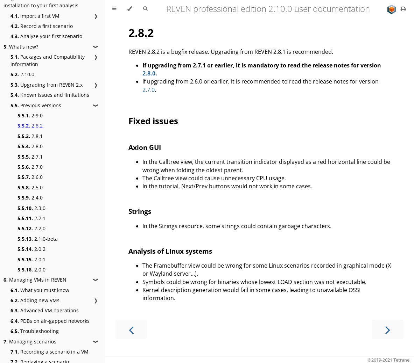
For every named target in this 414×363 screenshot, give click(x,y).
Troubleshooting (34, 331)
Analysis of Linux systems (170, 251)
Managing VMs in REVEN (34, 279)
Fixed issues (153, 120)
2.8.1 (30, 136)
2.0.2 (31, 249)
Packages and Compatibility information (47, 60)
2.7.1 (30, 156)
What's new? (20, 46)
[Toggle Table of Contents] (114, 8)
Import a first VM (34, 16)
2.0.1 (31, 259)
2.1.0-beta (37, 238)
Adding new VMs (34, 300)
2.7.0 (30, 167)
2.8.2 (30, 125)
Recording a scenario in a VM (49, 351)
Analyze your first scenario (46, 36)
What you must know (39, 290)
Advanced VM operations (44, 310)
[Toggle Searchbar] (145, 8)
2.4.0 (30, 197)
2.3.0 (31, 208)
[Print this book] (403, 9)
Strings (139, 211)
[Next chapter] (388, 329)
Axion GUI (144, 147)
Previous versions (35, 105)
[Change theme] (130, 8)
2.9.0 (30, 115)
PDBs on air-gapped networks (50, 321)
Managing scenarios (29, 341)
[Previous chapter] (131, 329)
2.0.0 (31, 269)
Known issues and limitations (49, 95)
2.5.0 (30, 187)
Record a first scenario (41, 26)
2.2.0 (31, 228)
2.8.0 (30, 146)
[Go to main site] (392, 9)
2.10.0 (22, 74)
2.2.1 (31, 218)
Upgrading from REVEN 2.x (46, 84)
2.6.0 (30, 177)
